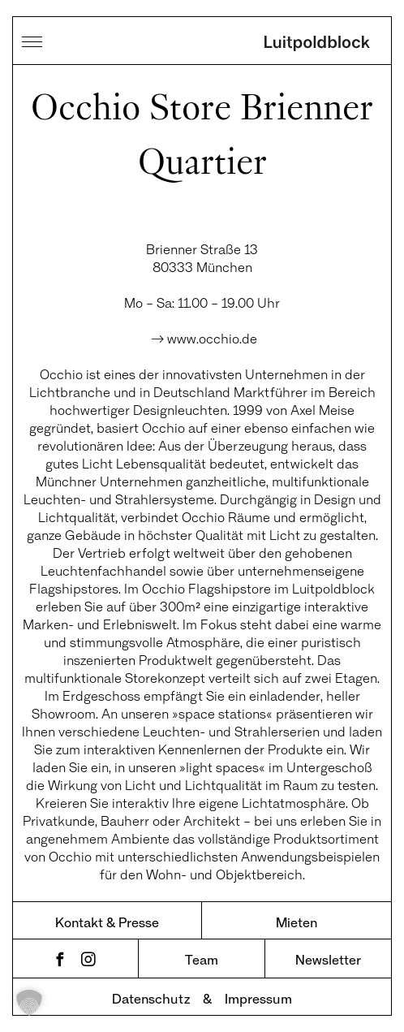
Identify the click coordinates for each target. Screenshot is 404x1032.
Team (201, 959)
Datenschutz (151, 998)
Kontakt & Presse (107, 922)
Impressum (258, 998)
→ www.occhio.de (202, 338)
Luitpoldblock (317, 45)
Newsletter (328, 959)
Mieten (296, 922)
